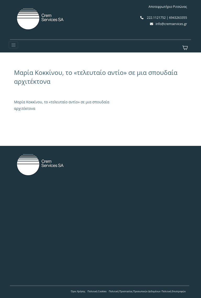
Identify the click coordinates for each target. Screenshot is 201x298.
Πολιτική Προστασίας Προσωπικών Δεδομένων (135, 291)
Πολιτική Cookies (97, 291)
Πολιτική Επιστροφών (173, 291)
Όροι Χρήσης (78, 291)
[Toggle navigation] (13, 44)
